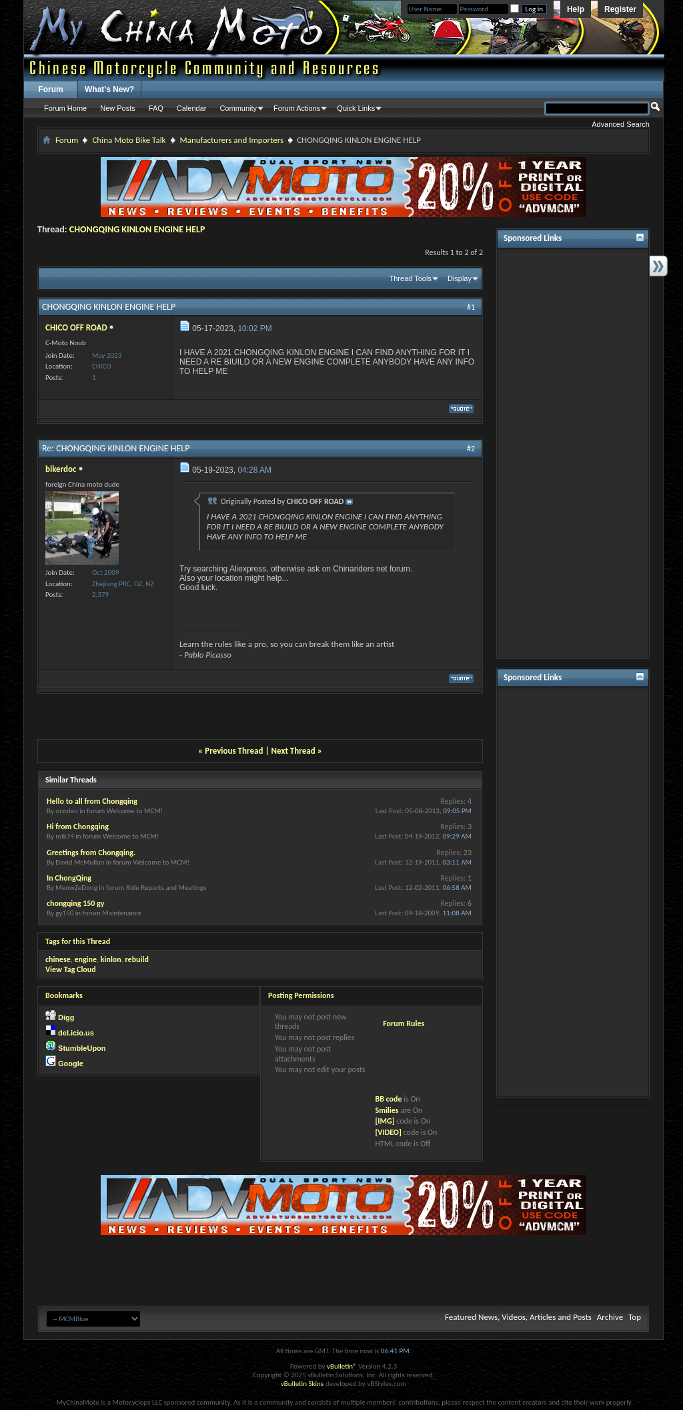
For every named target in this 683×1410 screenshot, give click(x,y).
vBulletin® (342, 1366)
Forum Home (65, 108)
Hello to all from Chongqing (92, 801)
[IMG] (384, 1121)
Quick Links (356, 108)
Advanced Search (621, 124)
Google (70, 1064)
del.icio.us (76, 1033)
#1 (471, 307)
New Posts (117, 108)
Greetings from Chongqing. (91, 852)
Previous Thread (234, 751)
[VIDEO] (388, 1132)
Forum (50, 89)
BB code (388, 1099)
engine (85, 959)
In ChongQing (69, 878)
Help (575, 9)
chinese (58, 959)
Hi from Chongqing (78, 826)
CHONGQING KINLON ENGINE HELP (137, 229)
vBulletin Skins (302, 1383)
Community (238, 108)
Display (460, 278)
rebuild (136, 959)
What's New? (109, 89)
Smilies (386, 1110)
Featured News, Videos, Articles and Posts (518, 1317)
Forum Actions (296, 108)
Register (620, 9)
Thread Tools (411, 278)
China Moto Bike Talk (128, 140)
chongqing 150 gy (75, 903)
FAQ (156, 108)
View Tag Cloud (70, 969)
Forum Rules (403, 1023)
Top (634, 1317)
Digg (66, 1017)
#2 (471, 448)
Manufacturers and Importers (232, 140)
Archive (610, 1317)
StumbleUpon (82, 1048)
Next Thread (293, 751)
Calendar (192, 108)
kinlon (111, 959)
